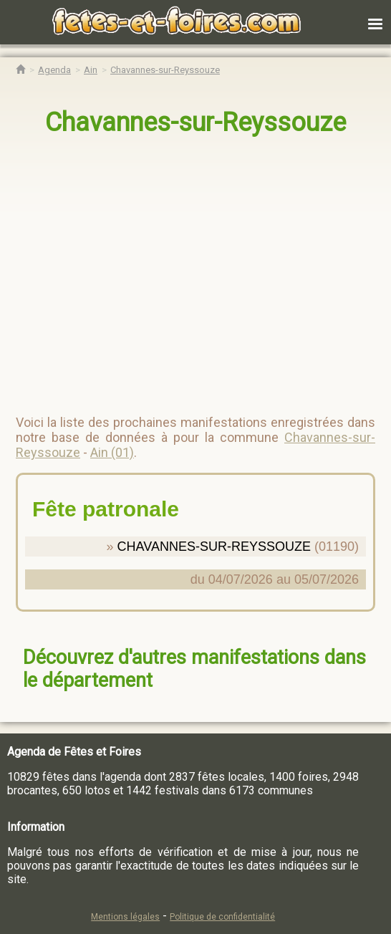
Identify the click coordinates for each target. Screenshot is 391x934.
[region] (181, 269)
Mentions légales (125, 917)
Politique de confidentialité (222, 917)
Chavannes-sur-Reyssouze (195, 122)
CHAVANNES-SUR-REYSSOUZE (214, 546)
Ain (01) (112, 452)
